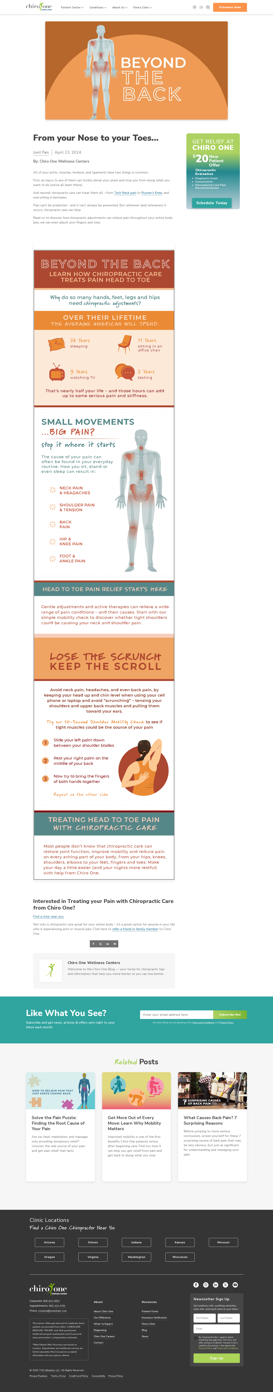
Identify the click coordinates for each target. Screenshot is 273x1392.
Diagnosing (100, 1330)
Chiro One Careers (104, 1336)
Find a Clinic (142, 7)
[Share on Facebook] (93, 943)
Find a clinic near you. (48, 917)
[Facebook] (196, 1285)
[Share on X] (100, 943)
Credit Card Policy (78, 1376)
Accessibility (98, 1376)
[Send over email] (114, 943)
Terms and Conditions (203, 1022)
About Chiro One (103, 1311)
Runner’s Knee (151, 193)
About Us (119, 7)
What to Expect (103, 1324)
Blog (144, 1330)
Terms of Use (58, 1376)
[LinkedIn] (215, 1285)
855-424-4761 (57, 1306)
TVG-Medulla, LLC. (49, 1370)
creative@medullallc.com (52, 1311)
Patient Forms (150, 1311)
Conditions (97, 7)
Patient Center (72, 7)
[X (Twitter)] (225, 1285)
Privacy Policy (226, 1022)
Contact (98, 1342)
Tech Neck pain (125, 193)
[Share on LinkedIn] (107, 943)
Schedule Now (230, 7)
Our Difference (102, 1317)
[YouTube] (235, 1285)
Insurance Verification (154, 1317)
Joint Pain (41, 152)
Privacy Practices (38, 1376)
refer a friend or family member (135, 929)
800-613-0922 (51, 1301)
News (145, 1336)
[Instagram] (205, 1285)
